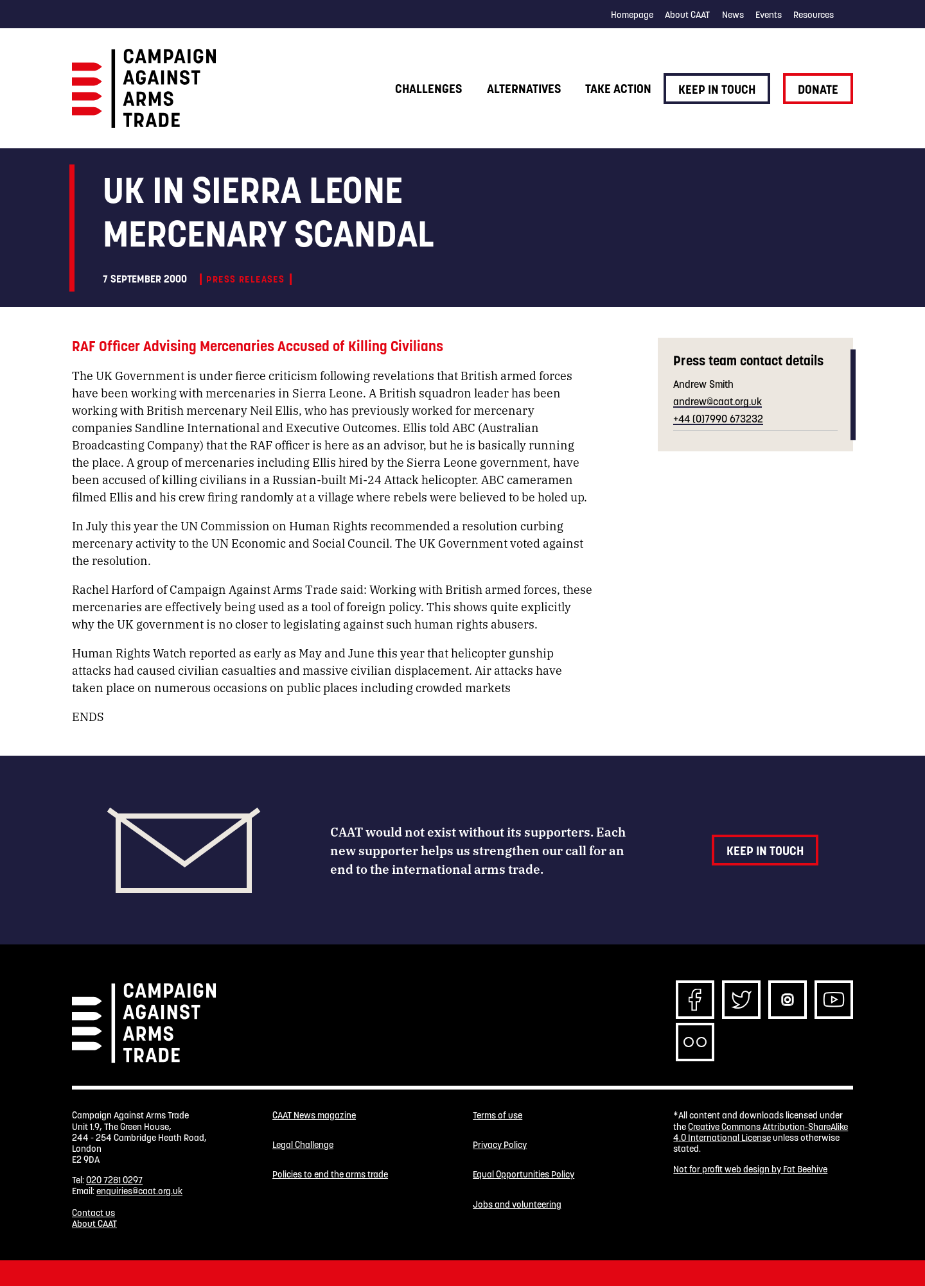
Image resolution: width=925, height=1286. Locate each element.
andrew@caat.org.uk (717, 401)
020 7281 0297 (114, 1180)
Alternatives (524, 88)
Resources (813, 15)
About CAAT (687, 15)
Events (768, 15)
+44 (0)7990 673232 (718, 418)
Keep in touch (716, 89)
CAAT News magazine (314, 1115)
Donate (818, 89)
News (733, 15)
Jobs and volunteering (517, 1204)
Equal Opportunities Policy (523, 1174)
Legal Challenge (302, 1145)
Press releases (245, 279)
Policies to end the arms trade (330, 1174)
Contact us (93, 1213)
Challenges (428, 88)
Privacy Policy (500, 1145)
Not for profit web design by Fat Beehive (750, 1169)
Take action (618, 88)
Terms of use (497, 1115)
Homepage (632, 15)
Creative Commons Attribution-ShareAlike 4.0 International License (760, 1132)
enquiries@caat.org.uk (139, 1191)
